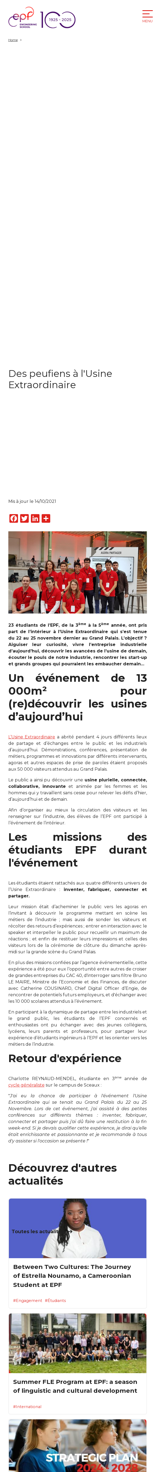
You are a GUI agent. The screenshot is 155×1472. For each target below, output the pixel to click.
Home (13, 40)
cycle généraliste (26, 1085)
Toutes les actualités (38, 1231)
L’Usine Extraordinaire (31, 736)
